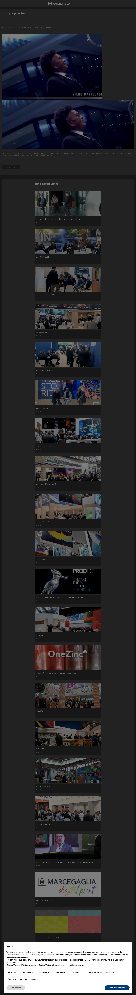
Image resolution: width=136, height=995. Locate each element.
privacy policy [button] (94, 952)
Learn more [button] (16, 988)
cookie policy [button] (24, 957)
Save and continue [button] (117, 988)
